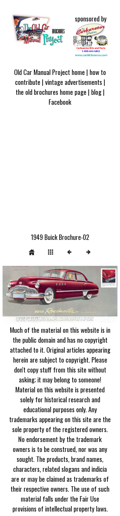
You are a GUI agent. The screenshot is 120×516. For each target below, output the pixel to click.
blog (96, 92)
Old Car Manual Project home (49, 72)
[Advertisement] (60, 173)
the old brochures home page (51, 92)
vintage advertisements (73, 82)
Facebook (60, 102)
